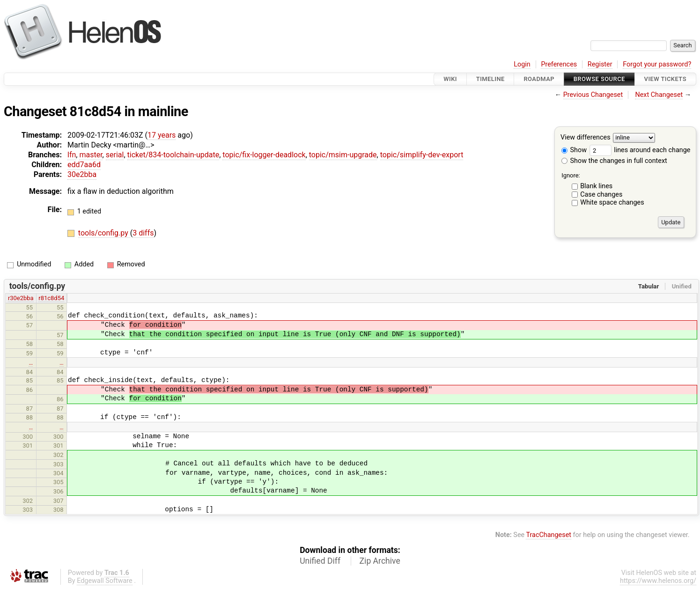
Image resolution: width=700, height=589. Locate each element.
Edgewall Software (105, 581)
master (90, 154)
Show (574, 150)
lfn (71, 154)
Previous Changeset (593, 95)
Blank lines (596, 186)
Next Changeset (659, 95)
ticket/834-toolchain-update (173, 154)
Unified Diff (320, 561)
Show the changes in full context (614, 161)
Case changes (601, 195)
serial (115, 154)
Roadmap (538, 78)
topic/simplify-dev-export (422, 154)
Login (522, 64)
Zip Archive (380, 561)
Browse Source (599, 78)
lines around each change (640, 150)
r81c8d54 (51, 298)
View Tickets (665, 78)
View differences (585, 138)
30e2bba (81, 174)
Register (600, 64)
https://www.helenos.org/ (658, 581)
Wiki (450, 78)
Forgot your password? (657, 64)
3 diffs (143, 232)
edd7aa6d (84, 164)
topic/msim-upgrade (343, 154)
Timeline (490, 78)
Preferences (559, 64)
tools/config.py (104, 232)
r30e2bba (21, 298)
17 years (161, 135)
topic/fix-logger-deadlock (263, 154)
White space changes (612, 202)
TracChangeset (548, 535)
